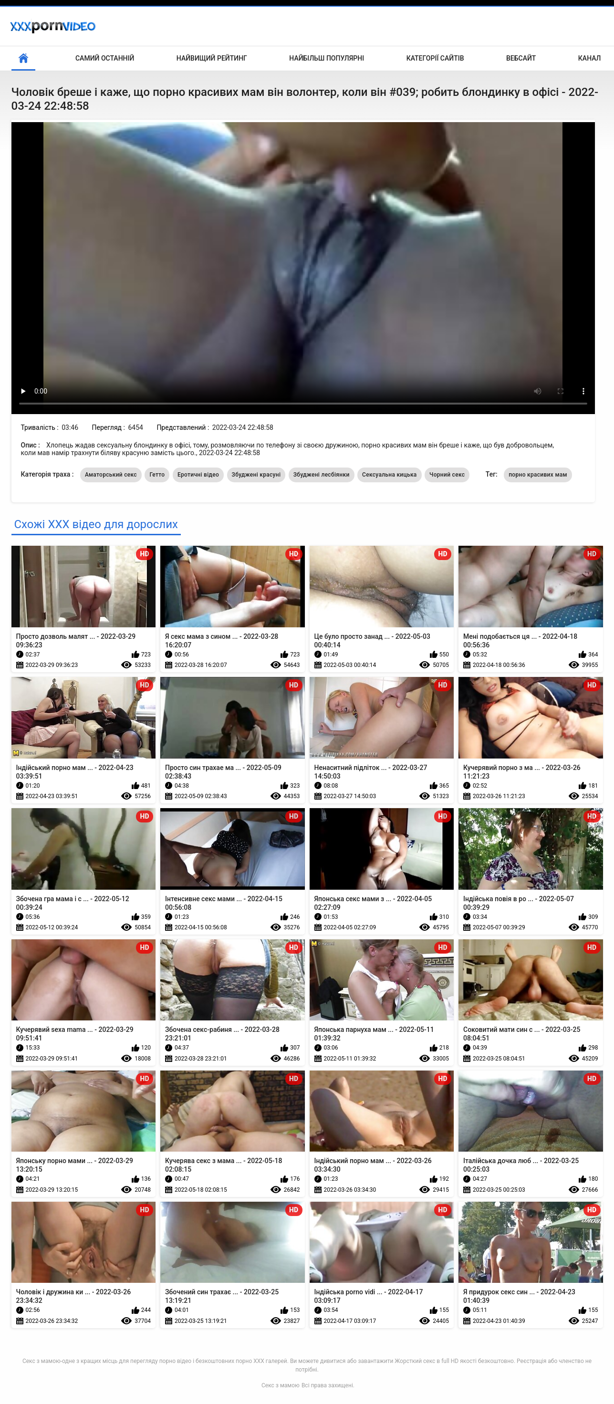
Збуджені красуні (256, 474)
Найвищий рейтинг (212, 58)
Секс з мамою (280, 1385)
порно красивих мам (538, 474)
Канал (589, 58)
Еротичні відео (198, 474)
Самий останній (104, 58)
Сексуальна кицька (389, 474)
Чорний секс (447, 474)
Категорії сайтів (435, 58)
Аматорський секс (111, 474)
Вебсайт (521, 58)
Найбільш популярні (326, 58)
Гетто (157, 474)
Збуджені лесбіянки (321, 474)
